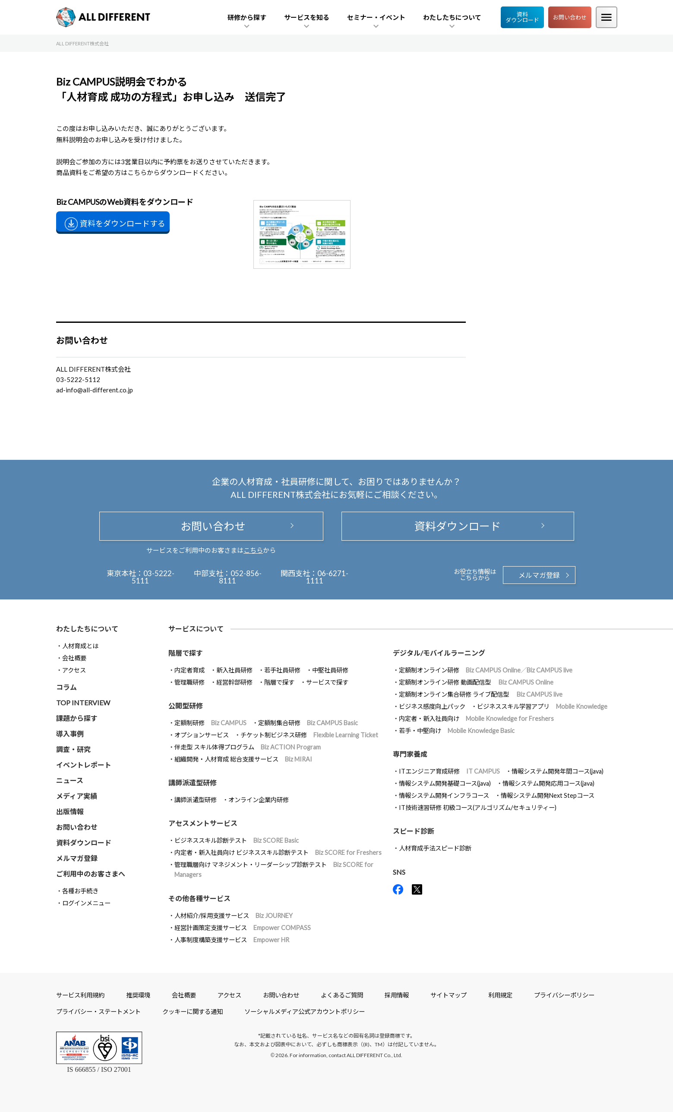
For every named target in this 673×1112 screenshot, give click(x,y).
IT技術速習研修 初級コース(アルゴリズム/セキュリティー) (477, 807)
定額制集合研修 (308, 722)
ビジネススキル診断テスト (236, 840)
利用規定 (500, 995)
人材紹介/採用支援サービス (233, 915)
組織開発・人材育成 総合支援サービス (243, 759)
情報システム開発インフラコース (444, 795)
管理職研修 (189, 682)
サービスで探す (327, 682)
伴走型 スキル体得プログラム (247, 747)
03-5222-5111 (153, 577)
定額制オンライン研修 (485, 670)
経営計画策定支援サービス (242, 927)
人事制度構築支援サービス (231, 939)
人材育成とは (80, 646)
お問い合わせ (570, 17)
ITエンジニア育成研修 (449, 771)
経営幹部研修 (234, 682)
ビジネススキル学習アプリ (542, 706)
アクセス (74, 670)
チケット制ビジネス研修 (309, 735)
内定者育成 (189, 670)
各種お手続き (80, 891)
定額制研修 (210, 722)
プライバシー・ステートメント (98, 1011)
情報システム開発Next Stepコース (547, 795)
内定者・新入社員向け (476, 718)
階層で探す (279, 682)
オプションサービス (201, 735)
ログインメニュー (86, 903)
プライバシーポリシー (564, 995)
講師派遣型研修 (195, 799)
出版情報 (70, 811)
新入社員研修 (234, 670)
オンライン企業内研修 (258, 799)
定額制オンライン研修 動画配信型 (476, 682)
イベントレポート (83, 765)
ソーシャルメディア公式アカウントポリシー (304, 1011)
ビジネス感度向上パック (432, 706)
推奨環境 (138, 995)
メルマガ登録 (539, 575)
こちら (253, 550)
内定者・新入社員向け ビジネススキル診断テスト (278, 852)
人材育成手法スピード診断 (435, 848)
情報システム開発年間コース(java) (557, 771)
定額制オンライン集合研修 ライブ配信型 (480, 694)
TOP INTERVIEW (83, 702)
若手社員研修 (282, 670)
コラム (66, 687)
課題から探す (77, 718)
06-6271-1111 (327, 577)
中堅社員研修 (330, 670)
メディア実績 (76, 796)
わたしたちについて (87, 629)
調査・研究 (73, 749)
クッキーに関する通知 (192, 1011)
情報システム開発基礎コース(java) (445, 783)
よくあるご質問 (342, 995)
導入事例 (70, 734)
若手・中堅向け (457, 730)
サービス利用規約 (80, 995)
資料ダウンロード (522, 17)
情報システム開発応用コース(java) (548, 783)
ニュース (69, 780)
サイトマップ (448, 995)
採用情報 (397, 995)
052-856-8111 (240, 577)
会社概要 (74, 658)
